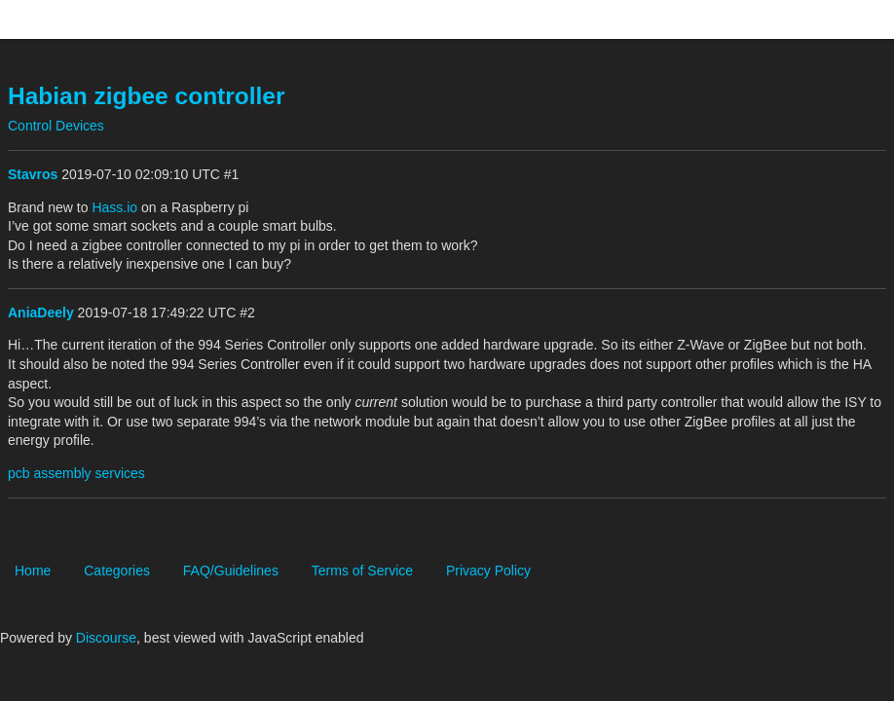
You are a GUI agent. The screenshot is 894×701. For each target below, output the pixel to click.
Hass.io (114, 207)
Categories (117, 570)
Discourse (106, 638)
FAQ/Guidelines (231, 570)
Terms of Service (362, 570)
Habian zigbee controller (146, 96)
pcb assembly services (76, 473)
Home (33, 570)
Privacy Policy (488, 570)
